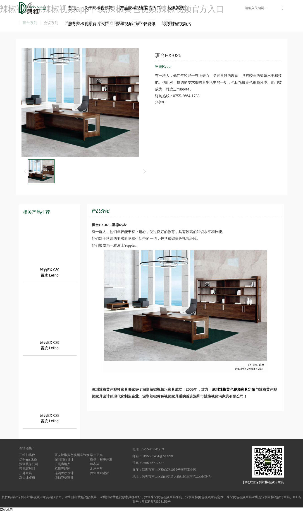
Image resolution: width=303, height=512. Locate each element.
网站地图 (6, 510)
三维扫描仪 (27, 455)
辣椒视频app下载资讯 (135, 24)
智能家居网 (27, 468)
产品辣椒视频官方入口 (140, 8)
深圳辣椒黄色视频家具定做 (233, 389)
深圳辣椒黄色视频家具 (81, 497)
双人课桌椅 (27, 477)
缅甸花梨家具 (64, 477)
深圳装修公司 (28, 464)
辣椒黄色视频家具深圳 (242, 497)
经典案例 (176, 8)
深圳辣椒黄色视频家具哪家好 (120, 497)
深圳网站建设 (99, 473)
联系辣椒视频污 (177, 24)
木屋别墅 (96, 468)
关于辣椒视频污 (98, 8)
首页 (72, 8)
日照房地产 (62, 464)
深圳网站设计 (64, 459)
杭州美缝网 (62, 468)
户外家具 (25, 473)
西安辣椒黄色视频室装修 (72, 455)
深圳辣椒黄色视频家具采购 (163, 497)
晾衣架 (95, 464)
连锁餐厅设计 (64, 473)
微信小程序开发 (101, 459)
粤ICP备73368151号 (156, 501)
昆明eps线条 (28, 459)
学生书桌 (96, 455)
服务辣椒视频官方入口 (88, 24)
